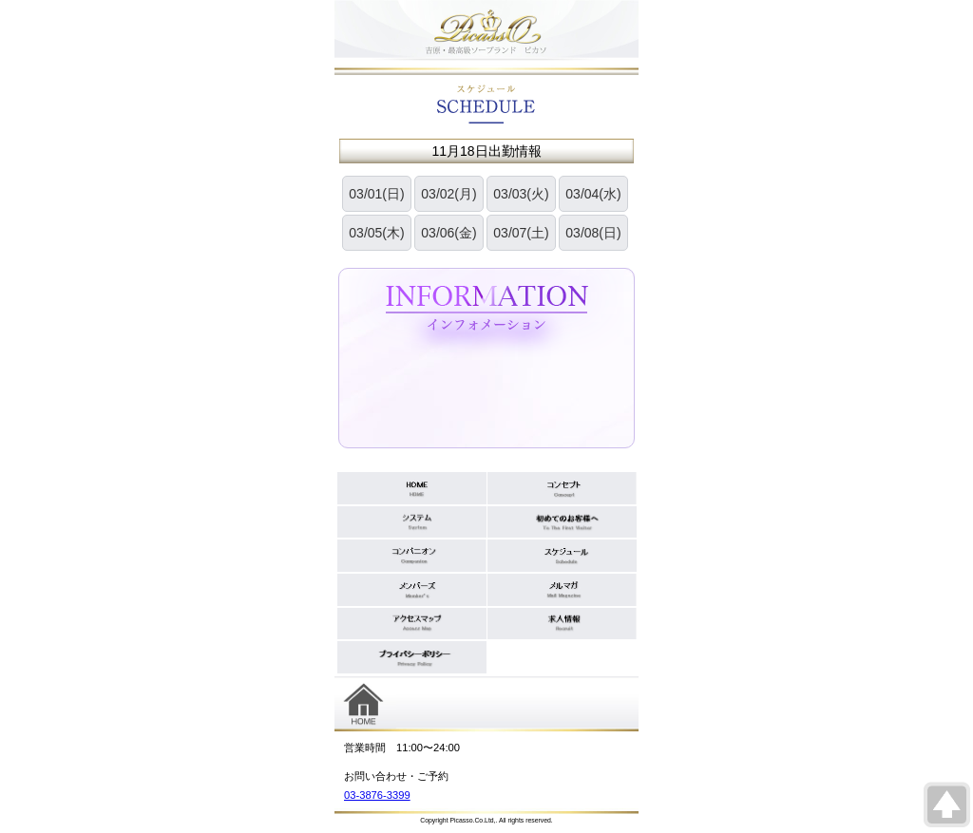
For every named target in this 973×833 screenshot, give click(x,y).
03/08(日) (592, 232)
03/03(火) (520, 193)
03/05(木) (376, 232)
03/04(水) (592, 193)
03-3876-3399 (377, 795)
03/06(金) (448, 232)
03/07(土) (520, 232)
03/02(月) (448, 193)
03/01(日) (376, 193)
